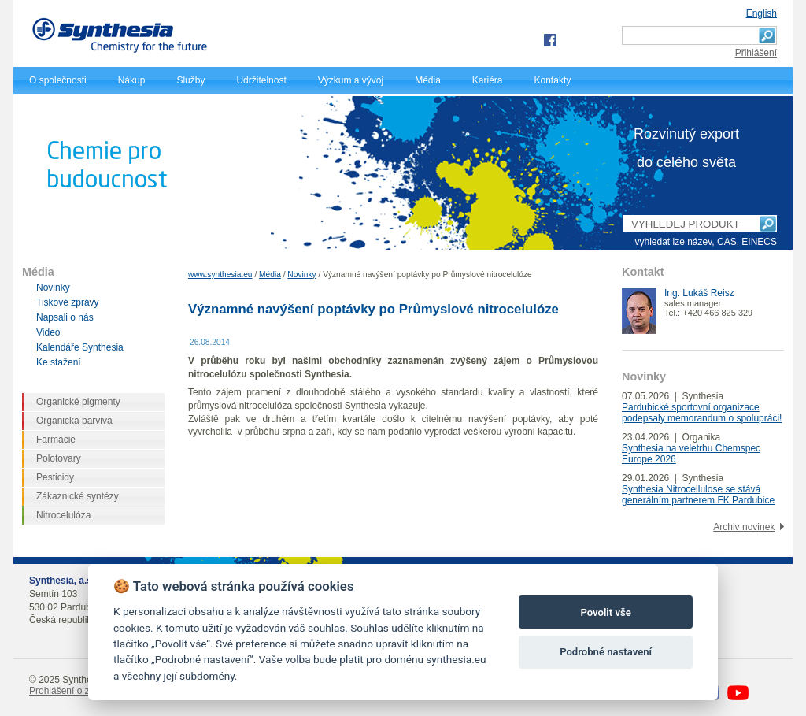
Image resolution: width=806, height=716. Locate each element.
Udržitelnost (261, 80)
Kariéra (487, 80)
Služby (190, 80)
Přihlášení (756, 52)
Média (428, 80)
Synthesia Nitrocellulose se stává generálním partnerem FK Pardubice (698, 495)
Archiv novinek (744, 526)
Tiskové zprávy (67, 302)
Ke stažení (58, 362)
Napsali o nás (65, 317)
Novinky (301, 274)
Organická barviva (74, 420)
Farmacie (56, 439)
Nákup (132, 80)
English (761, 13)
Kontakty (552, 80)
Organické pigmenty (78, 401)
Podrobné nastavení (606, 652)
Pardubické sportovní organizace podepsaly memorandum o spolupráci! (702, 413)
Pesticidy (55, 477)
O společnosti (58, 80)
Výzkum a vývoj (350, 80)
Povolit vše (605, 612)
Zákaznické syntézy (77, 496)
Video (48, 332)
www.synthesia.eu (220, 274)
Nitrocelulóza (63, 515)
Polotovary (58, 458)
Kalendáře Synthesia (80, 347)
